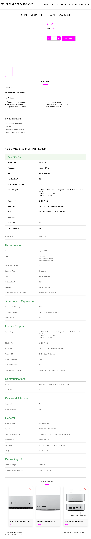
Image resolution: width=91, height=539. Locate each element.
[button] (73, 4)
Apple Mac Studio (17, 10)
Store (10, 10)
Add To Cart (69, 38)
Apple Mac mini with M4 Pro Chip (20, 521)
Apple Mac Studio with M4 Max (46, 521)
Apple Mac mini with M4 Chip (74, 521)
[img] (21, 502)
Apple (53, 28)
